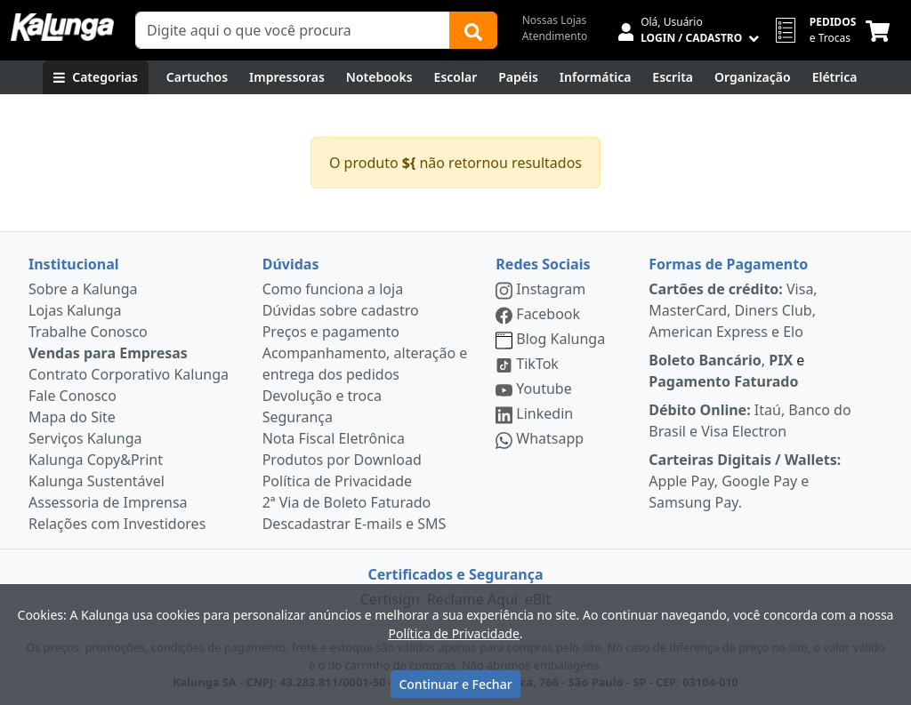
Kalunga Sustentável (96, 481)
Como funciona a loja (332, 289)
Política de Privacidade (337, 481)
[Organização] (753, 77)
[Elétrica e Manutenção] (835, 77)
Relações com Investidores (117, 523)
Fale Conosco (72, 395)
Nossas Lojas (554, 20)
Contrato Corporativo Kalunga (128, 374)
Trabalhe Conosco (88, 331)
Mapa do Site (72, 417)
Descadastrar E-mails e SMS (354, 523)
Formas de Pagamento (728, 264)
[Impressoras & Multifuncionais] (286, 77)
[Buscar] (473, 30)
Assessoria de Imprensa (108, 502)
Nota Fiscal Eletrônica (333, 438)
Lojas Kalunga (75, 310)
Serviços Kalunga (84, 438)
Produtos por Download (342, 459)
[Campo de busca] (292, 30)
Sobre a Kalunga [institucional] (83, 289)
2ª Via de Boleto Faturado (346, 502)
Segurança (297, 417)
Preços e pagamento (330, 331)
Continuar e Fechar (455, 684)
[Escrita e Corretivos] (672, 77)
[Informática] (595, 77)
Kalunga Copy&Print (95, 459)
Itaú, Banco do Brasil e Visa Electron (750, 420)
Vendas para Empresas (108, 353)
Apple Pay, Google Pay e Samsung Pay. (745, 481)
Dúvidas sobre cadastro (340, 310)
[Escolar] (455, 77)
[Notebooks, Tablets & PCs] (379, 77)
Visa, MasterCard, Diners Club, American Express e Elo (733, 310)
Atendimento (555, 36)
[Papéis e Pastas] (518, 77)
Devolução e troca (322, 395)
